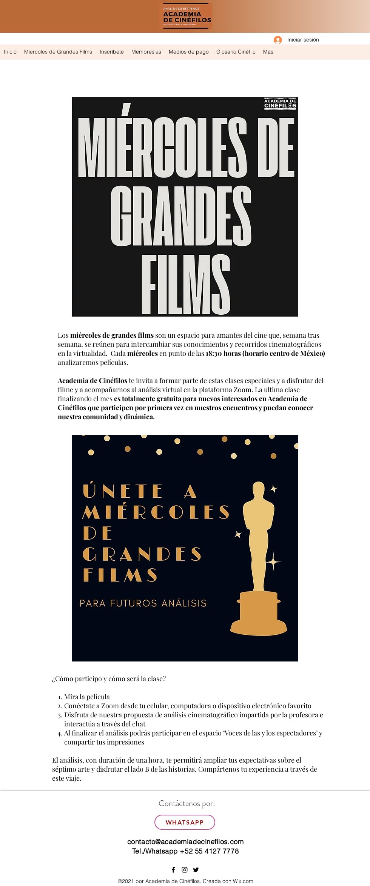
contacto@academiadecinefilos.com (185, 841)
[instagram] (184, 870)
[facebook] (173, 870)
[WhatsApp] (184, 822)
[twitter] (196, 870)
